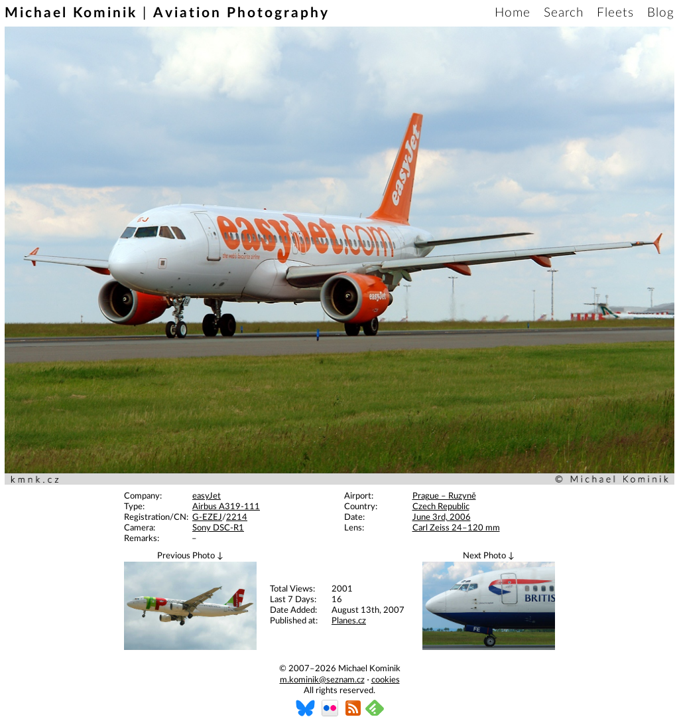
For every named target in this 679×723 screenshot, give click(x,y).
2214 (236, 517)
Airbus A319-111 (226, 507)
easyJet (206, 496)
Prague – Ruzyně (444, 496)
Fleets (615, 13)
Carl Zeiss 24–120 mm (456, 528)
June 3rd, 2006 (441, 517)
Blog (660, 13)
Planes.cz (349, 621)
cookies (385, 680)
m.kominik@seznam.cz (322, 680)
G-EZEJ (207, 517)
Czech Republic (440, 507)
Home (512, 13)
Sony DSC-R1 (218, 528)
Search (564, 13)
